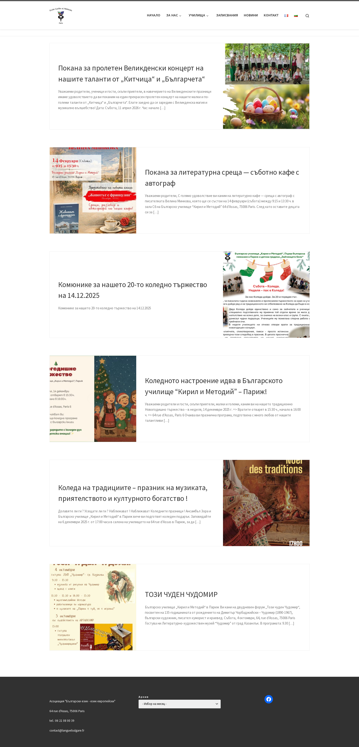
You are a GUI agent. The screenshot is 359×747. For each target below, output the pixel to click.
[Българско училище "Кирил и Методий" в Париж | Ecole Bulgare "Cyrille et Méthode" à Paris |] (61, 14)
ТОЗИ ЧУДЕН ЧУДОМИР (181, 594)
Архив (144, 696)
